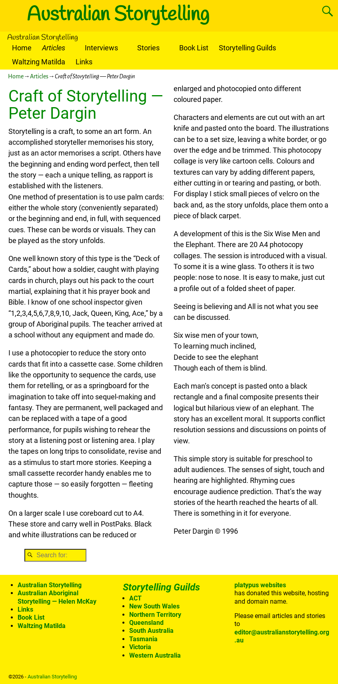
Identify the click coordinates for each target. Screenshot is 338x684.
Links (84, 62)
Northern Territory (155, 614)
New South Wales (154, 606)
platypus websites (260, 585)
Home (22, 48)
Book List (193, 48)
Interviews (101, 48)
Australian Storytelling (118, 15)
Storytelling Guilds (247, 48)
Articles (53, 48)
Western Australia (155, 655)
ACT (135, 598)
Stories (148, 48)
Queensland (146, 622)
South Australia (151, 630)
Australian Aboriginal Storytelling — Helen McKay (57, 597)
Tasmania (143, 639)
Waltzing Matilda (38, 62)
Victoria (140, 647)
